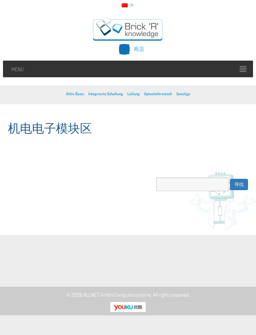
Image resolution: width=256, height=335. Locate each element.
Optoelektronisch (158, 93)
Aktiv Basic (75, 93)
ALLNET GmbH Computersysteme (117, 294)
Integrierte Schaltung (105, 93)
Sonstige (183, 93)
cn (128, 5)
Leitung (133, 93)
